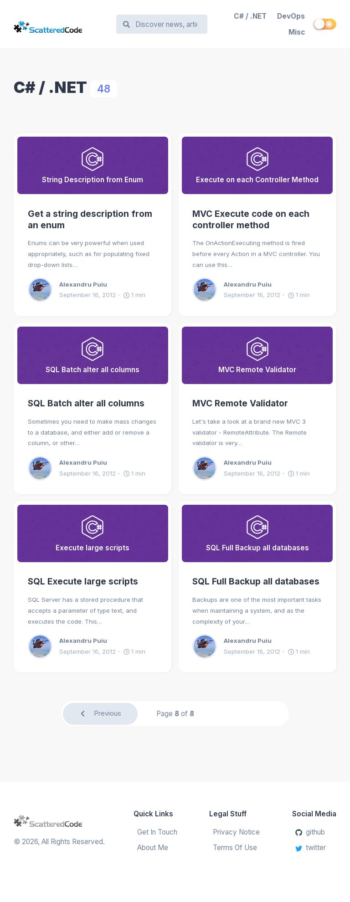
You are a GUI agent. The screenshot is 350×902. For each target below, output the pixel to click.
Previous (100, 713)
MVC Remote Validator (240, 403)
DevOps (291, 16)
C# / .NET (250, 16)
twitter (310, 848)
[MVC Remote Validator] (257, 355)
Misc (296, 32)
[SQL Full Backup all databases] (257, 533)
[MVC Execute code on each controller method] (257, 165)
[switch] (325, 24)
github (310, 832)
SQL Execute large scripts (83, 581)
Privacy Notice (236, 832)
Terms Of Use (235, 848)
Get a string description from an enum (90, 220)
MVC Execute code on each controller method (250, 220)
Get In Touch (157, 832)
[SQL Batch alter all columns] (92, 355)
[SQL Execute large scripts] (92, 533)
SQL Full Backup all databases (255, 581)
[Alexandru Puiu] (43, 289)
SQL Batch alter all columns (86, 403)
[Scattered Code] (61, 24)
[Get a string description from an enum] (92, 165)
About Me (152, 848)
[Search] (166, 24)
